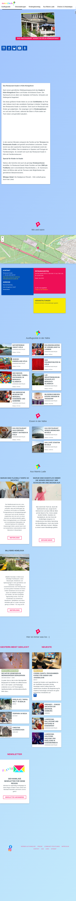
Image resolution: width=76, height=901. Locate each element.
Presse (39, 846)
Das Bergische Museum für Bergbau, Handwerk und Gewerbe (18, 397)
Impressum (65, 846)
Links (47, 849)
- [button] (2, 240)
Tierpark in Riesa (19, 713)
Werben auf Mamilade (28, 846)
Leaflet (67, 262)
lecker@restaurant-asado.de (10, 278)
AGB (42, 849)
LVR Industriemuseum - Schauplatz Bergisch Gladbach (52, 379)
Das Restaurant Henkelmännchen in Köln (52, 430)
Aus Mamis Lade (48, 7)
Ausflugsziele (5, 7)
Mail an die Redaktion (41, 289)
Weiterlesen (15, 538)
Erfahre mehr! (46, 540)
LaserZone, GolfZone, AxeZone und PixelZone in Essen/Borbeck (51, 738)
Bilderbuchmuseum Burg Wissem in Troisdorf (52, 397)
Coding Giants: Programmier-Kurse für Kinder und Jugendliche (46, 675)
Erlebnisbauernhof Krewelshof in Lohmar (52, 347)
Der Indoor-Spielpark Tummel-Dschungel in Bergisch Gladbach (20, 377)
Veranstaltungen (20, 7)
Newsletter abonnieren (14, 797)
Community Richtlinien (52, 846)
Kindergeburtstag (34, 7)
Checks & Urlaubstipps (65, 7)
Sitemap (53, 849)
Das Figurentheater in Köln (52, 362)
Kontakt (36, 849)
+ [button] (2, 237)
